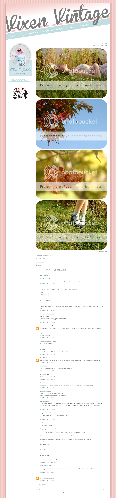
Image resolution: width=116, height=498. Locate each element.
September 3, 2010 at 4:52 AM (47, 337)
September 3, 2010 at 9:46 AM (47, 409)
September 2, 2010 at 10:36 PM (48, 310)
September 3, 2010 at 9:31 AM (47, 387)
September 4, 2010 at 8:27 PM (47, 472)
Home (71, 490)
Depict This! (48, 335)
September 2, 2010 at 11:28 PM (47, 322)
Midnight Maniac (44, 294)
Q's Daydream (44, 391)
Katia (41, 349)
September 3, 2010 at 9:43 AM (47, 397)
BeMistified (43, 401)
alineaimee (43, 475)
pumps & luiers (44, 413)
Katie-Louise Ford (45, 278)
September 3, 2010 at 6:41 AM (47, 354)
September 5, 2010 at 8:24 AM (47, 480)
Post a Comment (42, 484)
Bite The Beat (43, 300)
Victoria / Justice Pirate (46, 341)
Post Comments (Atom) (75, 493)
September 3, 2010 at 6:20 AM (47, 346)
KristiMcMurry (44, 465)
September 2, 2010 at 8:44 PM (47, 297)
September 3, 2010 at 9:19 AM (47, 379)
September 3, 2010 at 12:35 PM (48, 419)
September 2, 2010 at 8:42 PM (47, 283)
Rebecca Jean (43, 287)
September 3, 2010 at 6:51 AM (47, 362)
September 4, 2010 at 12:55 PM (48, 462)
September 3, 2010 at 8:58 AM (47, 371)
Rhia (41, 382)
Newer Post (38, 490)
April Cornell (42, 258)
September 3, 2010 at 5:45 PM (47, 452)
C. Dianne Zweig (44, 423)
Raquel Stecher (44, 357)
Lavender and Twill (45, 326)
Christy (42, 366)
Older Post (104, 490)
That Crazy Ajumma (45, 314)
